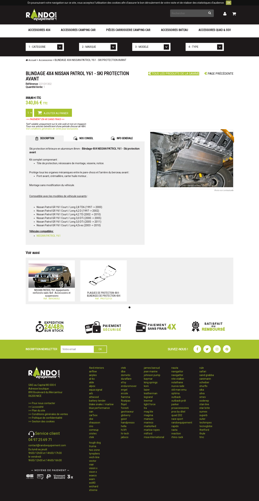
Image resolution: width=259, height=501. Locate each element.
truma (92, 446)
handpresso (128, 422)
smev (202, 397)
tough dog (95, 442)
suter (202, 418)
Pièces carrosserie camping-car (128, 30)
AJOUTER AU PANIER (53, 112)
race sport (177, 418)
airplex (93, 375)
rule (201, 367)
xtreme (93, 490)
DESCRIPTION (44, 138)
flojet (124, 404)
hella (123, 426)
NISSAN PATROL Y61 (49, 235)
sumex (203, 411)
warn (92, 479)
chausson (94, 422)
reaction (176, 433)
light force (150, 404)
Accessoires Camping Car (78, 30)
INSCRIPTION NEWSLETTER (41, 349)
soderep (204, 400)
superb (203, 415)
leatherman (150, 393)
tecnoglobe (205, 426)
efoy (123, 382)
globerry (125, 415)
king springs (151, 382)
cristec (93, 433)
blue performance (99, 407)
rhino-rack (177, 437)
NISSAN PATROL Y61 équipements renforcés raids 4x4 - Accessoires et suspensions (51, 293)
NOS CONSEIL (83, 138)
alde (91, 382)
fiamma (125, 397)
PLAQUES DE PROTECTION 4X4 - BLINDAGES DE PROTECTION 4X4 (103, 294)
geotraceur (127, 411)
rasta (174, 429)
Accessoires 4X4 (39, 30)
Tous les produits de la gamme (173, 73)
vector (92, 460)
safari (202, 371)
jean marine (151, 371)
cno (91, 426)
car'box (93, 415)
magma (148, 415)
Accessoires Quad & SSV (215, 30)
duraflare (126, 378)
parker (175, 404)
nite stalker (177, 378)
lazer (147, 389)
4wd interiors (96, 367)
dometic (125, 375)
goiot (124, 418)
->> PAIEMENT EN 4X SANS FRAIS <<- (45, 119)
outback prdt (178, 400)
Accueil (31, 60)
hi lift (124, 429)
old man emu (179, 389)
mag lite (148, 411)
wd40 (92, 482)
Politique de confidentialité (47, 417)
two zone (94, 449)
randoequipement (181, 422)
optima (175, 393)
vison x (93, 471)
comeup (94, 429)
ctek (91, 437)
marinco (148, 422)
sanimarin (205, 378)
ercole (124, 393)
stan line (204, 404)
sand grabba (206, 375)
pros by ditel (178, 411)
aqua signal (95, 389)
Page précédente (218, 73)
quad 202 (176, 415)
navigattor (177, 371)
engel (124, 389)
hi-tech (125, 433)
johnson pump (152, 375)
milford (148, 433)
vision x (93, 468)
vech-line (94, 457)
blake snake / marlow (101, 404)
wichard (93, 486)
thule (202, 433)
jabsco (124, 437)
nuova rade (177, 386)
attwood (94, 397)
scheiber (204, 382)
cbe (91, 418)
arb (91, 393)
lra (145, 407)
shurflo (203, 386)
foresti (125, 407)
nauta (174, 367)
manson (148, 418)
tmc (201, 437)
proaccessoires (180, 407)
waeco (93, 475)
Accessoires (45, 60)
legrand (148, 397)
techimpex (205, 422)
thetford (204, 429)
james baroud (152, 367)
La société (38, 406)
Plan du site (38, 410)
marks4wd (150, 426)
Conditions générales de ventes (50, 414)
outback (176, 397)
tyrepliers (94, 453)
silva (202, 393)
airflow (93, 371)
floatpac (125, 400)
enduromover (129, 386)
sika (201, 389)
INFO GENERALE (122, 138)
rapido (175, 426)
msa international (154, 437)
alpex (92, 386)
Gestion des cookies (43, 421)
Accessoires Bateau (174, 30)
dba (123, 371)
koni (146, 386)
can (91, 411)
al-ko (92, 378)
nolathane (177, 382)
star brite (204, 407)
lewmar (148, 400)
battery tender (97, 400)
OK (228, 2)
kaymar (148, 378)
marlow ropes (152, 429)
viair (91, 464)
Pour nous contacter (43, 403)
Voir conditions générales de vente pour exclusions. (52, 128)
